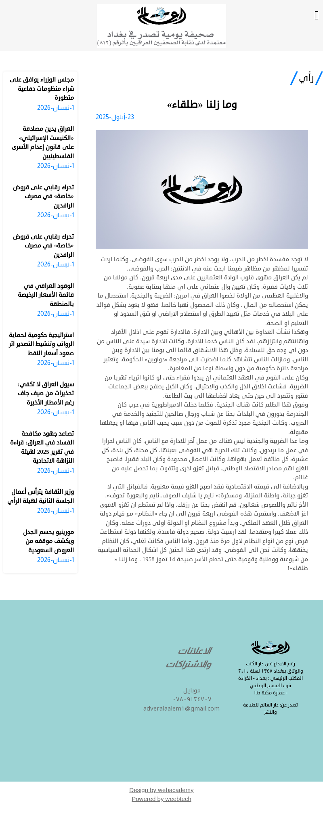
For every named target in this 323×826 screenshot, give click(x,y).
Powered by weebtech (161, 798)
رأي (306, 77)
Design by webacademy (161, 789)
